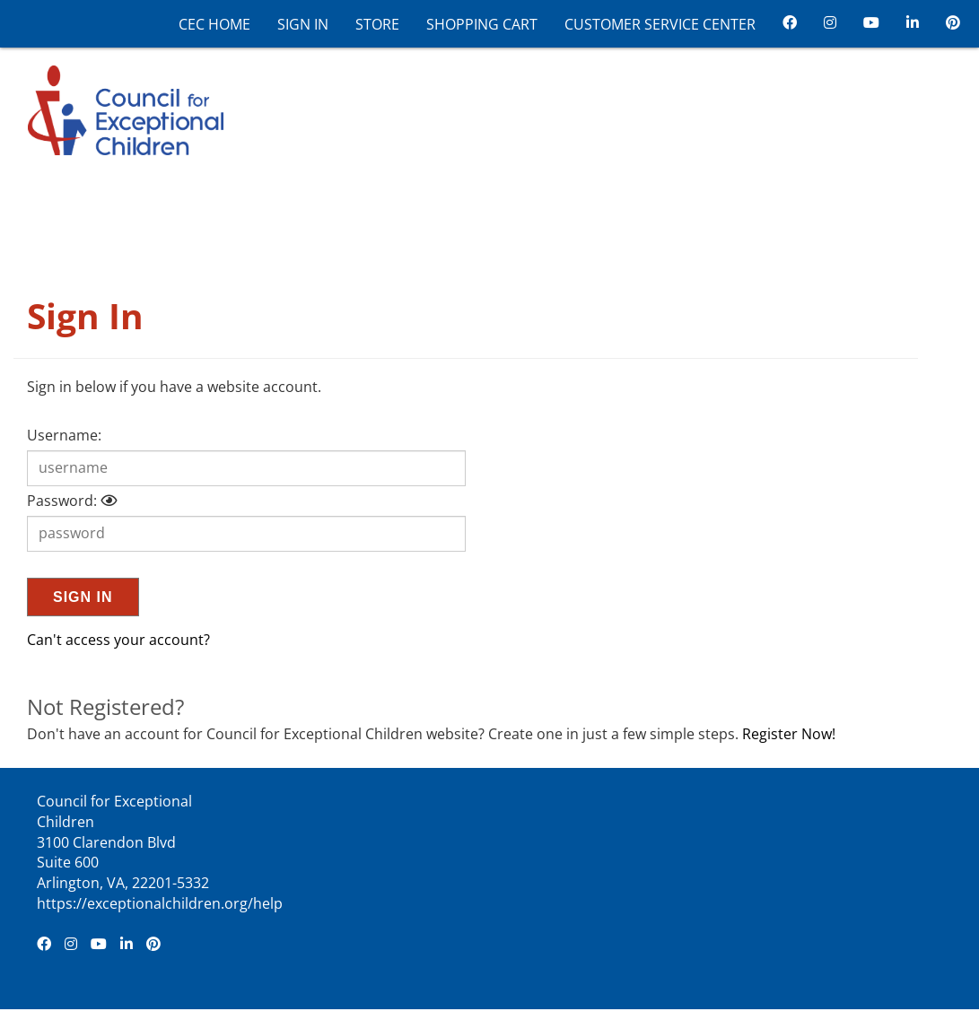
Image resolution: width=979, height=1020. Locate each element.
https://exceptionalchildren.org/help (160, 903)
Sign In (302, 24)
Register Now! (788, 734)
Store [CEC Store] (377, 24)
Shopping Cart (482, 24)
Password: (62, 500)
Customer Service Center (660, 24)
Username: (64, 435)
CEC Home (214, 24)
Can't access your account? (118, 639)
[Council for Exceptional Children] (118, 109)
